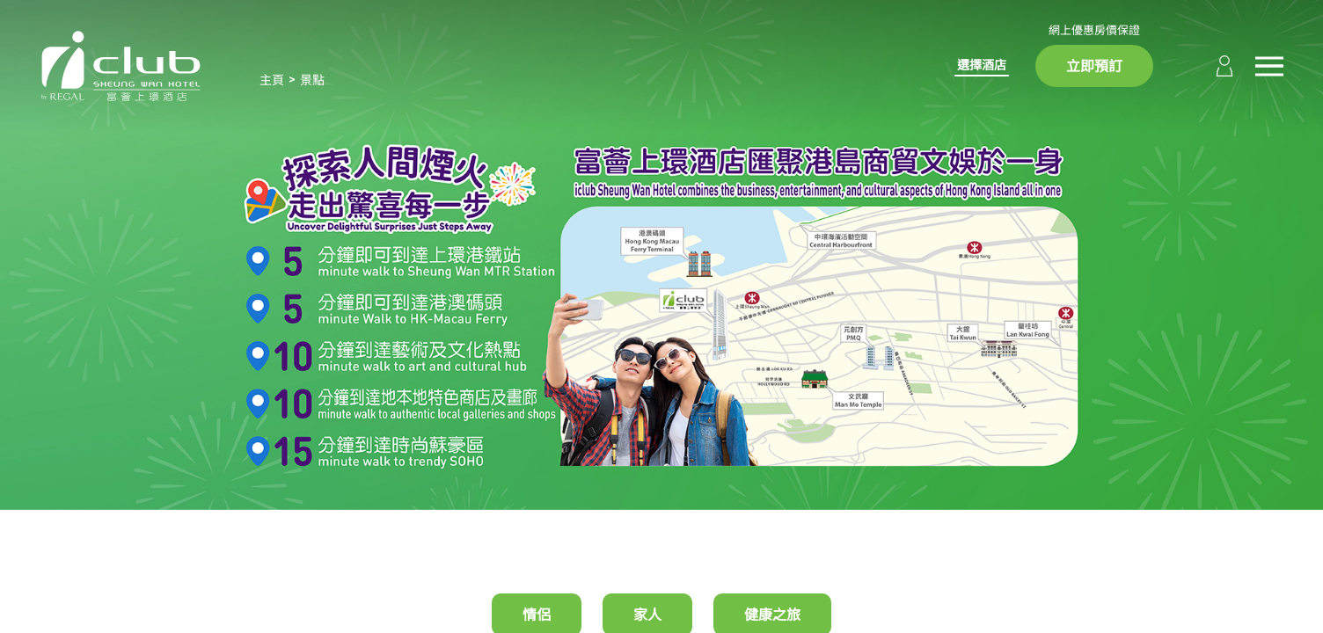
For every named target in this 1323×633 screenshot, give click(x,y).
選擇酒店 (981, 64)
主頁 (271, 79)
